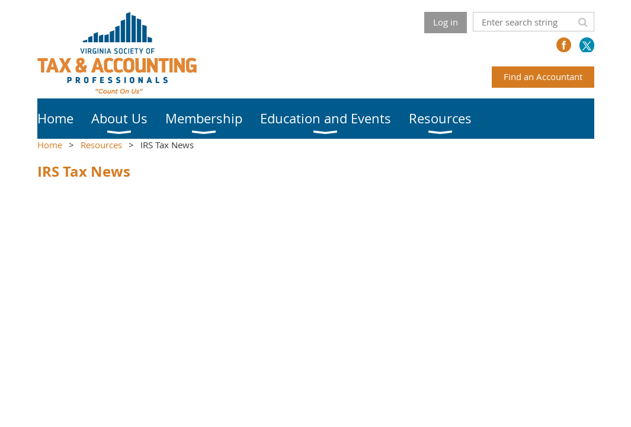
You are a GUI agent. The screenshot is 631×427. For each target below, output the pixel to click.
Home (49, 145)
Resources (101, 145)
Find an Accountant (543, 76)
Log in (445, 22)
